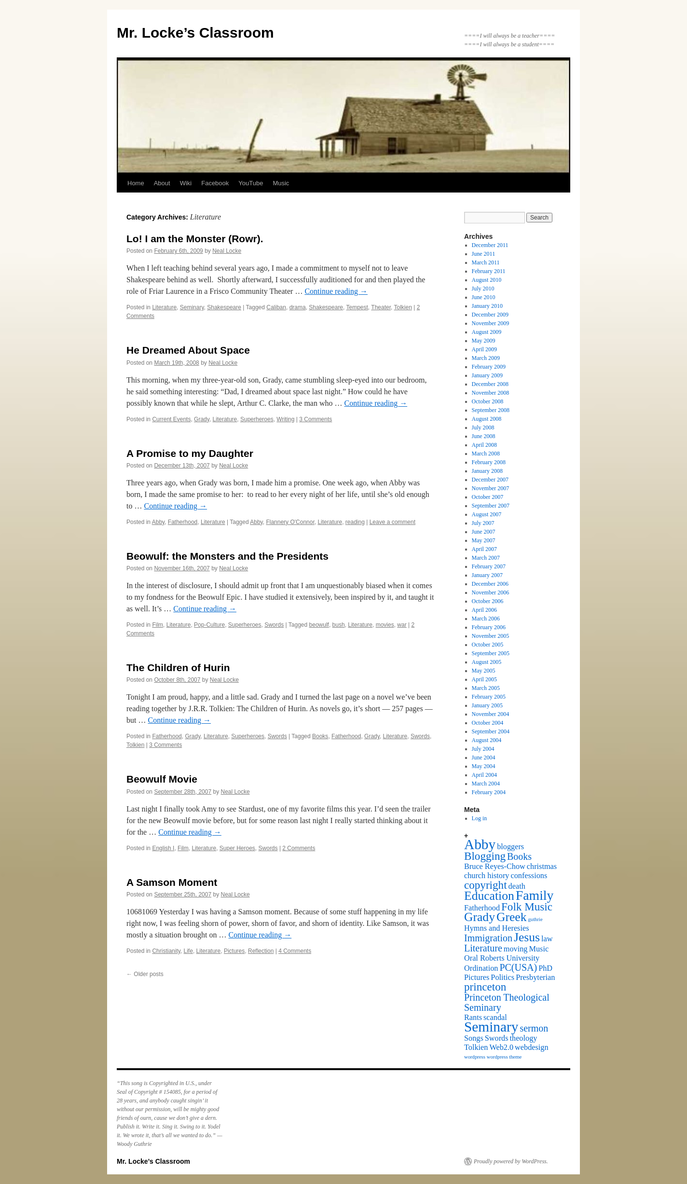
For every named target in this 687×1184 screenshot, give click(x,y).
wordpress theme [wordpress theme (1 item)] (504, 1057)
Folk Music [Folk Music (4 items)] (526, 906)
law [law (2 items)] (546, 939)
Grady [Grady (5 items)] (479, 917)
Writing (285, 419)
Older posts (145, 974)
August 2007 (487, 514)
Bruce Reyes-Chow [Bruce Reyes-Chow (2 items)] (494, 866)
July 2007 (483, 523)
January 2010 (487, 306)
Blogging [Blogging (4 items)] (485, 856)
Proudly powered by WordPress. (511, 1161)
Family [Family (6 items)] (535, 895)
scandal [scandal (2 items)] (495, 1017)
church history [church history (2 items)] (486, 875)
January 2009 (487, 375)
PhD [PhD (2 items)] (545, 968)
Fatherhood (182, 522)
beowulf (319, 624)
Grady (201, 419)
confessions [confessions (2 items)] (528, 875)
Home (135, 183)
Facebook (215, 183)
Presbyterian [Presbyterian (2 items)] (535, 977)
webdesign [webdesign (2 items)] (532, 1047)
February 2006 (489, 627)
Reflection (261, 951)
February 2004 (489, 792)
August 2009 (487, 332)
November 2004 (490, 714)
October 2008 (488, 401)
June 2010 (483, 297)
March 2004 (486, 783)
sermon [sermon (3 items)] (534, 1028)
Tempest (357, 307)
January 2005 (487, 705)
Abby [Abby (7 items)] (479, 844)
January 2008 (487, 471)
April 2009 (484, 349)
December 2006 (490, 583)
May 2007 (483, 540)
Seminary (192, 307)
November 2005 (490, 636)
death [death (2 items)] (516, 886)
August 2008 (487, 418)
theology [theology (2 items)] (523, 1038)
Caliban (276, 307)
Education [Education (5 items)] (489, 896)
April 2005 (484, 679)
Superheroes (257, 419)
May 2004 (483, 766)
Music (281, 183)
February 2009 (489, 366)
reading (355, 522)
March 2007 (486, 557)
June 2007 (483, 531)
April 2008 (484, 444)
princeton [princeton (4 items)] (485, 986)
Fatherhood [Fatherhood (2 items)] (482, 908)
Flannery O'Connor (290, 522)
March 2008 (486, 453)
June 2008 (483, 436)
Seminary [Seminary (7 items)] (491, 1026)
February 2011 (489, 271)
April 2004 (484, 774)
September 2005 (490, 653)
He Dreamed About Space (188, 350)
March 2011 (486, 262)
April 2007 (484, 549)
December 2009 (490, 314)
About (162, 183)
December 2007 (490, 479)
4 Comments (294, 951)
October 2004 (488, 722)
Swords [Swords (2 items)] (496, 1038)
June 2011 (483, 253)
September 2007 (490, 505)
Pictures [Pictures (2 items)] (476, 977)
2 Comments (298, 848)
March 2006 (486, 618)
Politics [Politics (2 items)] (502, 977)
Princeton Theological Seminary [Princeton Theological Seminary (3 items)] (507, 1002)
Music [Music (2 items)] (539, 949)
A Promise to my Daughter (189, 453)
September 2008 (490, 410)
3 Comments (315, 419)
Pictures (234, 951)
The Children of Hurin (178, 667)
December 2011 (490, 245)
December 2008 (490, 384)
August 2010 (487, 279)
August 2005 (487, 662)
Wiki (186, 183)
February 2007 (489, 566)
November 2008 (490, 392)
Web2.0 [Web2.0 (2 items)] (501, 1047)
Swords (274, 624)
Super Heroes (237, 848)
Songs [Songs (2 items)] (473, 1038)
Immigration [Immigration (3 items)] (488, 938)
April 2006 (484, 609)
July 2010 (483, 288)
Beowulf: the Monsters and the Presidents (227, 556)
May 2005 (483, 670)
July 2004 (483, 748)
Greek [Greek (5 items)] (511, 917)
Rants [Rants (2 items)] (473, 1017)
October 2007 (488, 497)
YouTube (250, 183)
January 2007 (487, 575)
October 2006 (488, 601)
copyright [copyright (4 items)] (485, 885)
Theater (381, 307)
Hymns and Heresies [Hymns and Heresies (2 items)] (496, 928)
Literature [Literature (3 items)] (483, 948)
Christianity (166, 951)
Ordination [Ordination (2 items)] (481, 968)
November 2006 (490, 592)
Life (188, 951)
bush (338, 624)
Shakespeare (224, 307)
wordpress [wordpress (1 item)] (474, 1057)
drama (297, 307)
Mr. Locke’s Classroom (195, 33)
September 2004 (490, 731)
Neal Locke (226, 251)
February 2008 (489, 462)
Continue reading (336, 291)
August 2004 (487, 740)
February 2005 (489, 696)
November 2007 (490, 488)
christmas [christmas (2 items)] (542, 866)
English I (163, 848)
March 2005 (486, 688)
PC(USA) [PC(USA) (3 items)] (518, 967)
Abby (158, 522)
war (401, 624)
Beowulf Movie (161, 779)
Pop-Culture (209, 624)
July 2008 (483, 427)
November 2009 (490, 323)
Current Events (171, 419)
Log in (479, 818)
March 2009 (486, 358)
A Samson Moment (171, 882)
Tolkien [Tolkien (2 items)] (476, 1047)
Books (320, 736)
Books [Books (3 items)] (519, 856)
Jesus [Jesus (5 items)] (527, 937)
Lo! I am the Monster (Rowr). (194, 238)
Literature (164, 307)
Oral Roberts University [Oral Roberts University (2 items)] (501, 958)
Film (157, 624)
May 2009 (483, 340)
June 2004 (483, 757)
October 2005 (488, 644)
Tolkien (403, 307)
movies (385, 624)
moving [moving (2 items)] (516, 949)
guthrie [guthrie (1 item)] (535, 919)
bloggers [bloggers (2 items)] (510, 846)
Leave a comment (392, 522)
